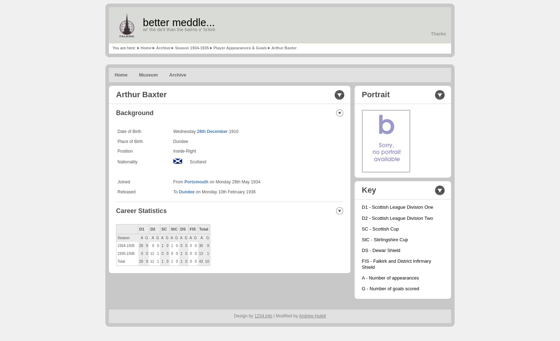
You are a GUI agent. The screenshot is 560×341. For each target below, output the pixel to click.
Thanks (438, 33)
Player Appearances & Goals (240, 48)
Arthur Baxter (284, 48)
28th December (212, 131)
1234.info (263, 315)
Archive (163, 48)
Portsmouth (196, 181)
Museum (148, 75)
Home (146, 48)
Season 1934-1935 (192, 48)
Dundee (187, 191)
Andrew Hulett (312, 315)
